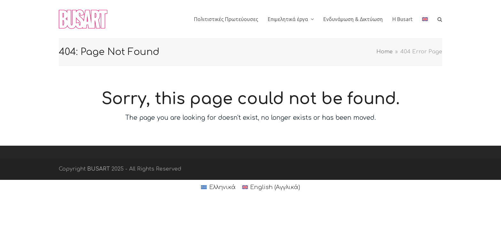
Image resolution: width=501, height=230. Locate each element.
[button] (440, 19)
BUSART (98, 169)
